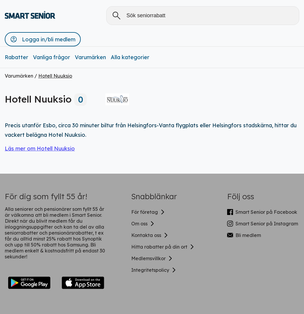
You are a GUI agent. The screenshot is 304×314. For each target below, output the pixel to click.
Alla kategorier (130, 57)
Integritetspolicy (153, 270)
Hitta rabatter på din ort (162, 247)
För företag (148, 212)
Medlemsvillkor (152, 258)
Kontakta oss (149, 235)
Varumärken (90, 57)
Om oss (143, 224)
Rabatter (16, 57)
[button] (43, 39)
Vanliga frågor (51, 57)
